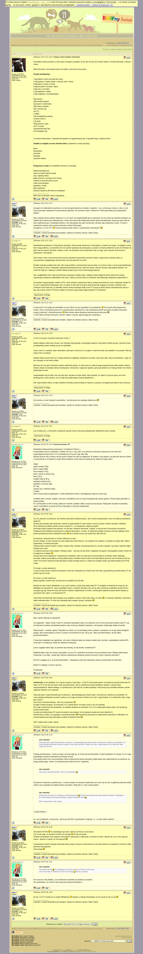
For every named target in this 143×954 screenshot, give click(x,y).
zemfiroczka (16, 445)
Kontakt (88, 36)
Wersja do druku (127, 937)
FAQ (48, 36)
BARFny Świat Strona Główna (22, 45)
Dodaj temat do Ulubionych (123, 936)
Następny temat (126, 45)
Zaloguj (94, 36)
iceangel (15, 241)
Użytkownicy (60, 36)
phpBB (62, 950)
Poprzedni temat (113, 45)
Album (82, 36)
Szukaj (52, 36)
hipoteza (15, 57)
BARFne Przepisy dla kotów (62, 45)
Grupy (68, 36)
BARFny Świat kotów (42, 45)
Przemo (74, 950)
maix (14, 204)
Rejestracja (75, 36)
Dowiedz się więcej (38, 2)
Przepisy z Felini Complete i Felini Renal (87, 45)
